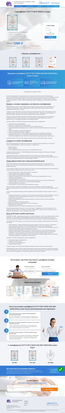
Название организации (29, 266)
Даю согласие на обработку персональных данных (50, 34)
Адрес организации (46, 266)
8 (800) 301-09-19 (44, 3)
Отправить (50, 37)
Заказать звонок (55, 3)
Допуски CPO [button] (29, 6)
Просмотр (50, 273)
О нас (48, 6)
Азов (41, 1)
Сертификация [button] (18, 6)
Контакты (56, 6)
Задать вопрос (49, 389)
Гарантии (39, 6)
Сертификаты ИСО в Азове (14, 8)
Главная (7, 8)
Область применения (40, 271)
